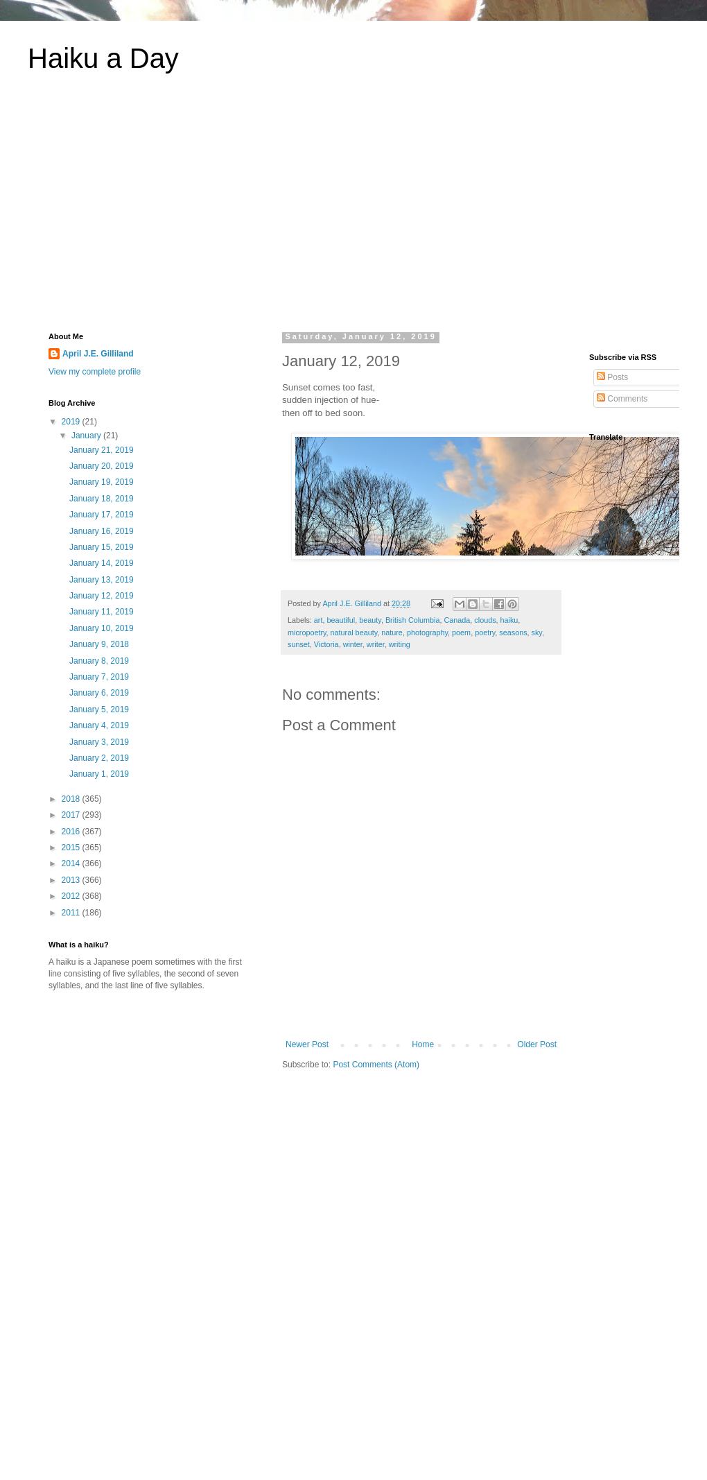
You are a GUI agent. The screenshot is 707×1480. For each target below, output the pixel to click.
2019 (72, 422)
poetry (485, 632)
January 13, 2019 (101, 580)
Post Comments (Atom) (376, 1064)
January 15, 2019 (101, 547)
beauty (370, 620)
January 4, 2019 (99, 725)
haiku (509, 620)
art (318, 620)
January (87, 435)
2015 (72, 847)
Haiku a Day (103, 58)
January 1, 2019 (99, 774)
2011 (72, 913)
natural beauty (354, 632)
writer (376, 644)
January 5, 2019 (99, 709)
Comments (622, 399)
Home (423, 1044)
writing (399, 644)
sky (537, 632)
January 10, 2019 (101, 628)
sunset (299, 644)
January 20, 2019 (101, 466)
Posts (612, 377)
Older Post (537, 1044)
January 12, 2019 (101, 596)
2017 (72, 815)
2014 (72, 863)
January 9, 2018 (99, 644)
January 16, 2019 (101, 531)
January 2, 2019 (99, 758)
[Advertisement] (353, 211)
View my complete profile (95, 372)
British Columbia (412, 620)
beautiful (340, 620)
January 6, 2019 (99, 693)
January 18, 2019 (101, 499)
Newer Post (307, 1044)
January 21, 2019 (101, 450)
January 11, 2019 (101, 612)
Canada (457, 620)
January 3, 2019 (99, 742)
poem (461, 632)
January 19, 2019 (101, 482)
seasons (513, 632)
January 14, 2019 (101, 563)
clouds (485, 620)
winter (353, 644)
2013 (72, 880)
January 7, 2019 (99, 677)
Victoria (326, 644)
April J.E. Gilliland (98, 354)
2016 (72, 831)
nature (392, 632)
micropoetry (307, 632)
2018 (72, 799)
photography (427, 632)
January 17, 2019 (101, 514)
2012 (72, 896)
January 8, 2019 (99, 661)
